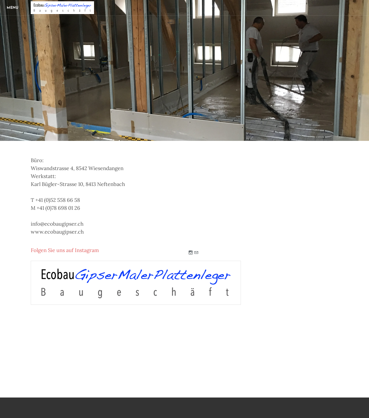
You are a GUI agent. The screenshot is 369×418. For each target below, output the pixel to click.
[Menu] (13, 7)
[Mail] (196, 253)
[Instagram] (191, 253)
